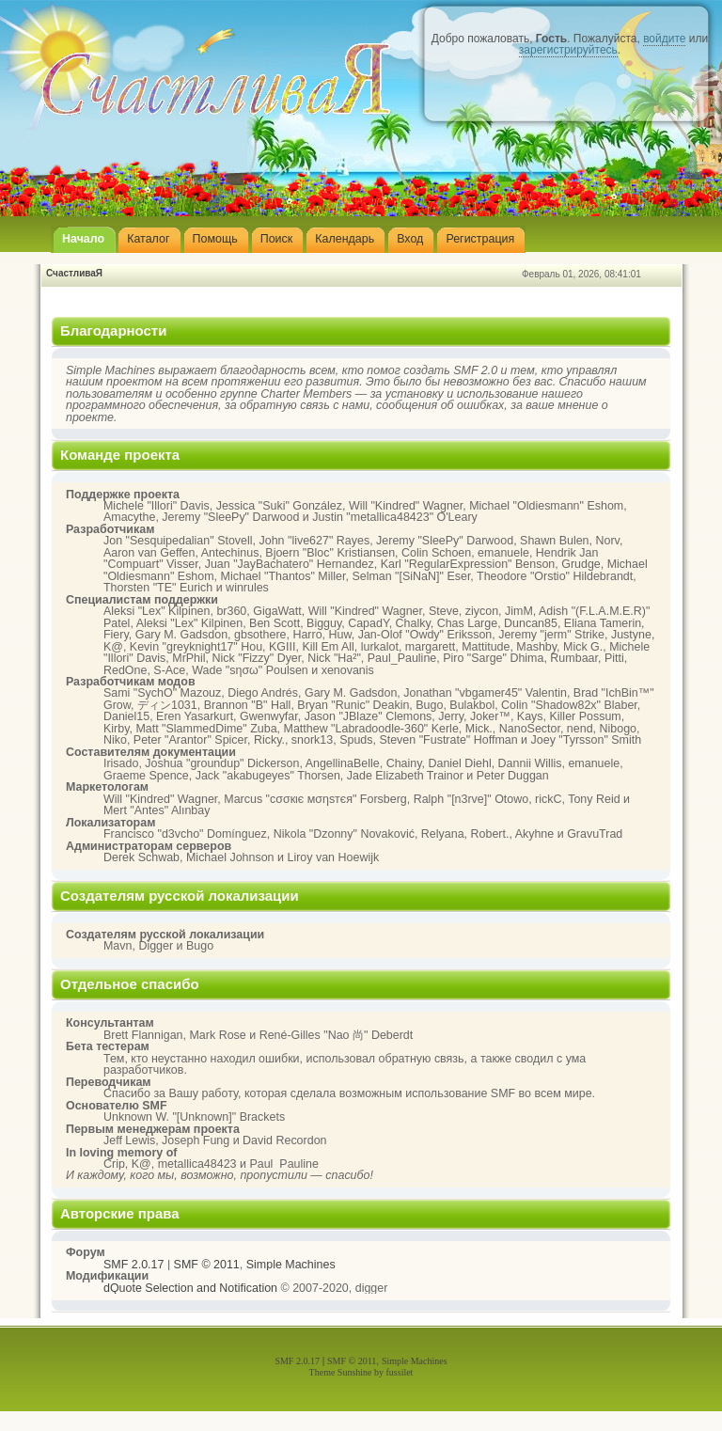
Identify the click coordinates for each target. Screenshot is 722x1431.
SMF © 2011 (207, 1264)
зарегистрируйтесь (568, 49)
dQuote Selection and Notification (190, 1288)
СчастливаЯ (74, 273)
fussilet (400, 1372)
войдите (664, 38)
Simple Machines (291, 1264)
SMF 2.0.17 (133, 1264)
